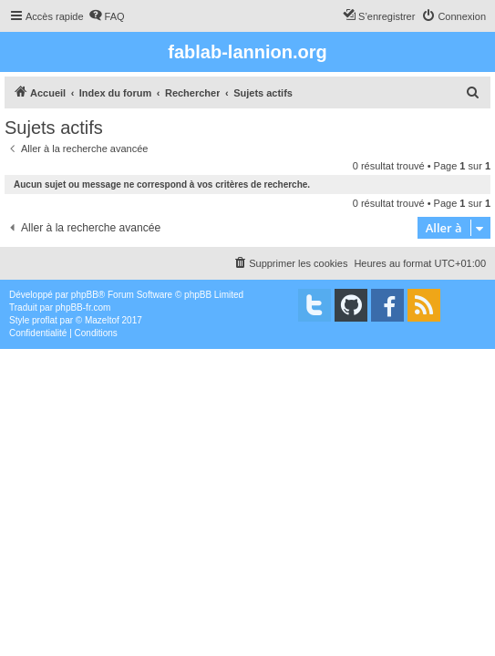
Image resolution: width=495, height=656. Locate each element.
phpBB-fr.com (83, 307)
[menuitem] (106, 16)
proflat (44, 320)
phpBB (84, 295)
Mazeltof (102, 320)
